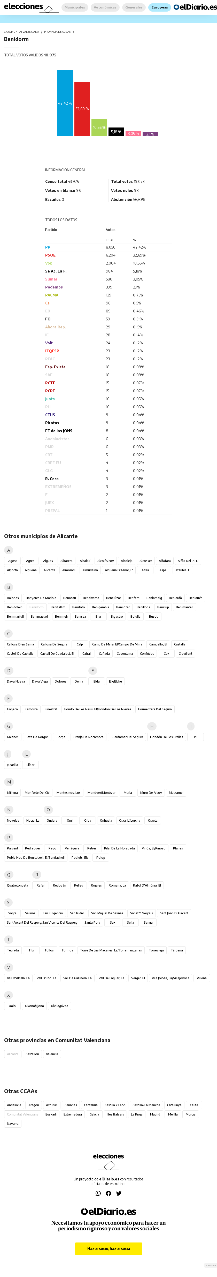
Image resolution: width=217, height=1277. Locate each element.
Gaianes (13, 737)
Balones (13, 598)
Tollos (49, 950)
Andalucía (14, 1105)
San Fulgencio (53, 913)
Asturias (52, 1105)
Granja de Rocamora (88, 737)
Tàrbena (177, 950)
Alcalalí (85, 561)
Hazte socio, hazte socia (108, 1248)
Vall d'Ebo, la (46, 978)
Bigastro (117, 616)
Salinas (30, 913)
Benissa (80, 616)
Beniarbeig (154, 598)
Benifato (78, 607)
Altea (145, 570)
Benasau (69, 598)
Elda (97, 681)
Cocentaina (125, 653)
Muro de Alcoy (151, 793)
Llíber (30, 765)
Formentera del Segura (155, 709)
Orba (87, 820)
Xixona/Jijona (34, 1006)
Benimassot (39, 616)
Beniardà (175, 598)
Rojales (96, 885)
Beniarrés (196, 598)
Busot (153, 616)
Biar (98, 616)
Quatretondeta (17, 885)
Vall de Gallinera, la (77, 978)
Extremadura (73, 1114)
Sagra (12, 913)
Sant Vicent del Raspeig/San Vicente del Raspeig (42, 922)
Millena (12, 793)
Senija (148, 922)
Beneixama (91, 598)
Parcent (12, 848)
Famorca (31, 709)
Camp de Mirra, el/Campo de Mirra (117, 644)
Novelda (13, 820)
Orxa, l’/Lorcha (129, 820)
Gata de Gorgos (37, 737)
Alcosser (146, 561)
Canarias (71, 1105)
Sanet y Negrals (141, 913)
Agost (12, 561)
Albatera (66, 561)
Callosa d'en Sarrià (20, 644)
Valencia (52, 1054)
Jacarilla (12, 765)
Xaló (12, 1006)
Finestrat (51, 709)
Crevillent (185, 653)
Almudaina (90, 570)
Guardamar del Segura (127, 737)
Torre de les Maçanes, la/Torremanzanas (111, 950)
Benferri (134, 598)
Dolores (60, 681)
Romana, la (117, 885)
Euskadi (51, 1114)
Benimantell (184, 607)
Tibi (31, 950)
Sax (112, 922)
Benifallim (58, 607)
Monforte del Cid (37, 793)
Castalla (179, 644)
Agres (30, 561)
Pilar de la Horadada (119, 848)
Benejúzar (113, 598)
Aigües (48, 561)
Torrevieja (156, 950)
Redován (59, 885)
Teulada (13, 950)
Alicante (49, 570)
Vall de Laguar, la (111, 978)
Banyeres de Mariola (41, 598)
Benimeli (61, 616)
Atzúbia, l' (182, 570)
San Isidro (77, 913)
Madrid (155, 1114)
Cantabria (91, 1105)
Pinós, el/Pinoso (154, 848)
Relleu (78, 885)
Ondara (52, 820)
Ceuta (194, 1105)
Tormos (67, 950)
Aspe (163, 570)
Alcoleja (127, 561)
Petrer (91, 848)
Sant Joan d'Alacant (174, 913)
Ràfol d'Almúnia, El (147, 885)
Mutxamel (176, 793)
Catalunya (174, 1105)
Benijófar (123, 607)
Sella (130, 922)
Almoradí (68, 570)
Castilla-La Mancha (146, 1105)
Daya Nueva (16, 681)
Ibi (195, 737)
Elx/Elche (115, 681)
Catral (86, 653)
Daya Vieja (40, 681)
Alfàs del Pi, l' (188, 561)
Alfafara (165, 561)
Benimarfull (15, 616)
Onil (70, 820)
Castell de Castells (20, 653)
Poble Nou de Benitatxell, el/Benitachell (36, 857)
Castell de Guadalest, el (57, 653)
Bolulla (135, 616)
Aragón (33, 1105)
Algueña (31, 570)
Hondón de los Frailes (166, 737)
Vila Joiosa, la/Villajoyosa (170, 978)
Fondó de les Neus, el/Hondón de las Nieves (97, 709)
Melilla (173, 1114)
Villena (202, 978)
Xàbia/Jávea (59, 1006)
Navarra (13, 1124)
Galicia (94, 1114)
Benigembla (100, 607)
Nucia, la (33, 820)
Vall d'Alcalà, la (18, 978)
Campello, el (158, 644)
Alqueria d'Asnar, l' (119, 570)
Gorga (61, 737)
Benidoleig (14, 607)
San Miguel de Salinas (107, 913)
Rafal (40, 885)
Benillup (163, 607)
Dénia (79, 681)
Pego (52, 848)
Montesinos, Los (69, 793)
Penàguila (72, 848)
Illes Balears (115, 1114)
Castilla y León (115, 1105)
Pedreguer (32, 848)
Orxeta (153, 820)
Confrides (147, 653)
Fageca (12, 709)
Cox (166, 653)
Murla (128, 793)
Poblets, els (80, 857)
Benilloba (143, 607)
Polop (100, 857)
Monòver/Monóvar (101, 793)
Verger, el (138, 978)
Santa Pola (92, 922)
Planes (178, 848)
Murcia (191, 1114)
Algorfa (12, 570)
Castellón (32, 1054)
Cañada (104, 653)
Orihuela (106, 820)
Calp (80, 644)
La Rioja (137, 1114)
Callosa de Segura (54, 644)
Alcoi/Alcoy (105, 561)
